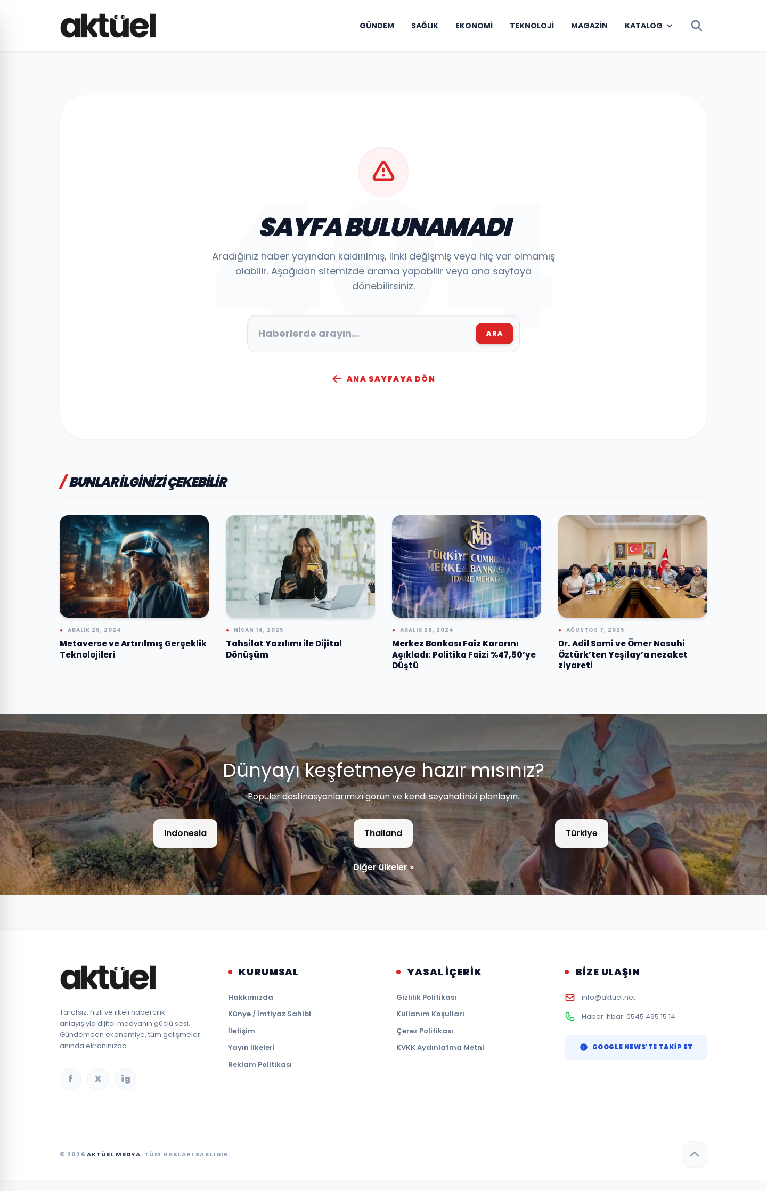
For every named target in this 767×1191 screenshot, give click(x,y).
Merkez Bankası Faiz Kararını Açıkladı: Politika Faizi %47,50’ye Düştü (464, 654)
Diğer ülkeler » (383, 867)
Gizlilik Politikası (426, 997)
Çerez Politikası (424, 1031)
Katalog (644, 25)
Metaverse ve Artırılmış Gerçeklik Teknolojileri (133, 649)
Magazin (589, 25)
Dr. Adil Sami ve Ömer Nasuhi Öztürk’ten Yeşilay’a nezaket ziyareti (623, 654)
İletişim (241, 1031)
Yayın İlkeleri (251, 1047)
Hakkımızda (250, 997)
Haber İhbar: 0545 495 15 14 (628, 1016)
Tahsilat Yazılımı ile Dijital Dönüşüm (284, 649)
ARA (494, 333)
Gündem (377, 25)
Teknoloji (532, 25)
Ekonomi (474, 25)
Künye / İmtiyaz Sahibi (269, 1014)
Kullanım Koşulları (430, 1014)
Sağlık (424, 25)
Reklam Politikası (260, 1064)
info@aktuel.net (608, 997)
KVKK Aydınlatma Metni (440, 1047)
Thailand (383, 833)
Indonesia (185, 833)
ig (125, 1079)
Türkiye (582, 833)
